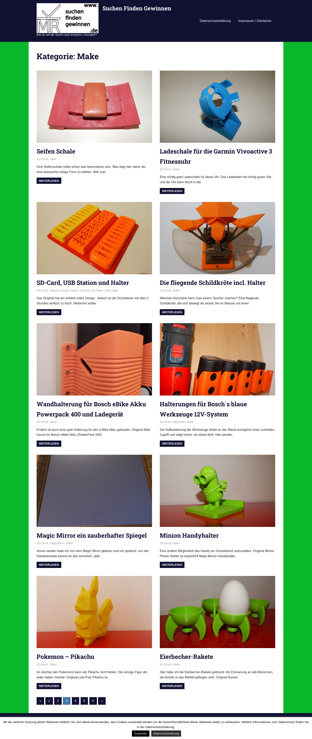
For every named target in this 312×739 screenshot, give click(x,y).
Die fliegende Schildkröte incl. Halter (215, 282)
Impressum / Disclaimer (255, 21)
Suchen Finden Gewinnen (136, 8)
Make (53, 159)
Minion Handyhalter (190, 535)
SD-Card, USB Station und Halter (85, 282)
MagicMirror (57, 553)
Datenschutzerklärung (215, 21)
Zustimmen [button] (140, 733)
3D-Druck (42, 159)
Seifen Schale (57, 151)
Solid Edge (111, 290)
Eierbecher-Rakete (188, 666)
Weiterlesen (49, 180)
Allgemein (179, 421)
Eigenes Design (59, 290)
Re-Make (97, 290)
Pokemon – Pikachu (67, 666)
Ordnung (84, 290)
